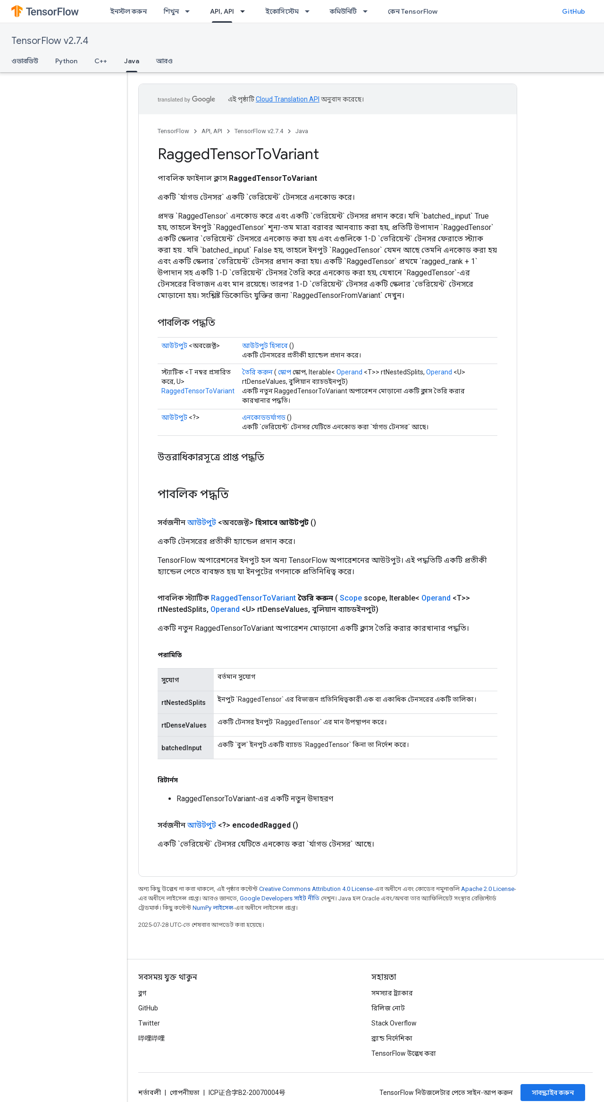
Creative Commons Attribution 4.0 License (316, 888)
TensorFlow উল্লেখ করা (403, 1053)
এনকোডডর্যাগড (263, 417)
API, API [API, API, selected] (222, 11)
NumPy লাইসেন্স (213, 907)
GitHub (573, 11)
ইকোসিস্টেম (282, 11)
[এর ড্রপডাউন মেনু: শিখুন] (190, 11)
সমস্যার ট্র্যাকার (392, 993)
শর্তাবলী (149, 1092)
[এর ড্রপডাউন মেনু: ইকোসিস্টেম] (310, 11)
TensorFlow (173, 131)
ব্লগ (142, 993)
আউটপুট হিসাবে (265, 345)
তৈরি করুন (257, 372)
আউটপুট (174, 345)
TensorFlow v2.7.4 (49, 41)
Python (66, 61)
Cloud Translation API (287, 99)
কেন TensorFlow (412, 11)
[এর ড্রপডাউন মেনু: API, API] (245, 11)
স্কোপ (284, 372)
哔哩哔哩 (151, 1038)
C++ (100, 61)
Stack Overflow (394, 1023)
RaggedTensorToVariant (198, 391)
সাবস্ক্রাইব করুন (553, 1092)
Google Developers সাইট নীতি (279, 898)
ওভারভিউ (24, 61)
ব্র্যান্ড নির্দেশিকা (391, 1038)
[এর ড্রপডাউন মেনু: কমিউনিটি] (368, 11)
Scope (351, 597)
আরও (164, 61)
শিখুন (171, 11)
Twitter (149, 1023)
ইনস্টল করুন (128, 11)
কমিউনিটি (343, 11)
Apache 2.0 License (487, 888)
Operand (349, 372)
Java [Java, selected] (131, 61)
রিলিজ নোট (388, 1008)
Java (301, 131)
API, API (211, 131)
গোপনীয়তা (185, 1092)
